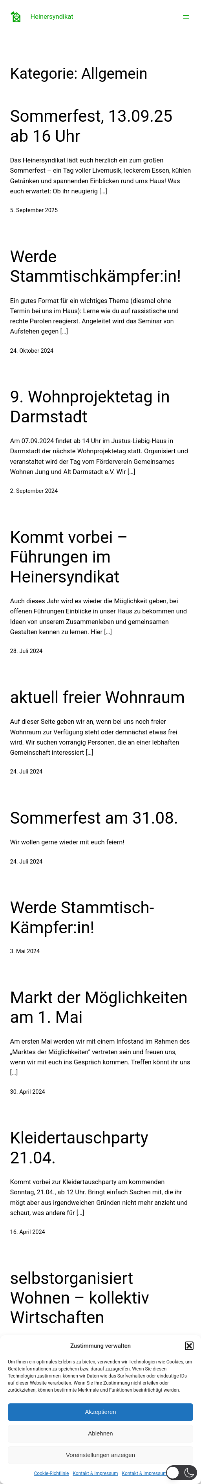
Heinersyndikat (52, 16)
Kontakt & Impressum (95, 1473)
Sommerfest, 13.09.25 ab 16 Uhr (91, 125)
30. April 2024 (27, 1092)
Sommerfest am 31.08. (94, 818)
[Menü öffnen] (186, 17)
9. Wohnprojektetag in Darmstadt (90, 406)
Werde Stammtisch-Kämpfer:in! (82, 917)
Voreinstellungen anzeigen (100, 1455)
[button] (189, 1346)
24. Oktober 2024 (31, 351)
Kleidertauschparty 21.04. (79, 1147)
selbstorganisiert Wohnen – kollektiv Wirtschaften (79, 1298)
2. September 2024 (34, 491)
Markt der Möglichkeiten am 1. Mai (99, 1007)
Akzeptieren (100, 1411)
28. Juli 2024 (26, 651)
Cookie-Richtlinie (51, 1473)
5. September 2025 (34, 210)
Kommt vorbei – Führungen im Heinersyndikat (69, 557)
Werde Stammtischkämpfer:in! (95, 266)
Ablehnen (100, 1433)
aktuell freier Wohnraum (97, 697)
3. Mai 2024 (25, 951)
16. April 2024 (27, 1232)
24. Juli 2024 (26, 771)
